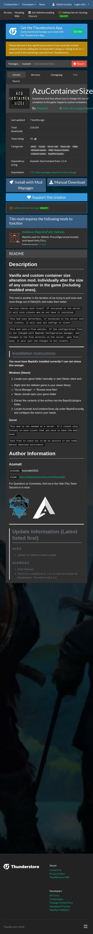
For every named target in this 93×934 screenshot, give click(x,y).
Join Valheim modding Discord (41, 14)
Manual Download (67, 182)
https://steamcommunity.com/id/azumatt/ (42, 477)
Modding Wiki (19, 14)
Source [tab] (16, 81)
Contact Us (55, 870)
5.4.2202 (42, 244)
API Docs (54, 895)
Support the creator (46, 197)
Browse (8, 12)
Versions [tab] (35, 74)
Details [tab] (16, 74)
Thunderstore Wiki (59, 877)
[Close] (83, 49)
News (42, 4)
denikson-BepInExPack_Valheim (43, 232)
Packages (13, 63)
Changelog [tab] (56, 74)
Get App (77, 31)
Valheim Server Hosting (74, 12)
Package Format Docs (61, 902)
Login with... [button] (80, 4)
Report (79, 63)
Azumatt (26, 63)
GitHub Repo (56, 899)
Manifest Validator (59, 909)
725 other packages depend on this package (53, 172)
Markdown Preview (59, 906)
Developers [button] (28, 4)
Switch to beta (62, 4)
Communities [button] (11, 4)
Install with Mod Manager (25, 185)
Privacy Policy (57, 873)
